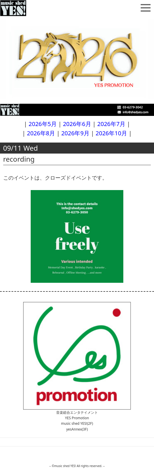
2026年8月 (41, 133)
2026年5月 (43, 124)
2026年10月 (111, 133)
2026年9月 (75, 133)
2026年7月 (111, 124)
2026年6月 (77, 124)
